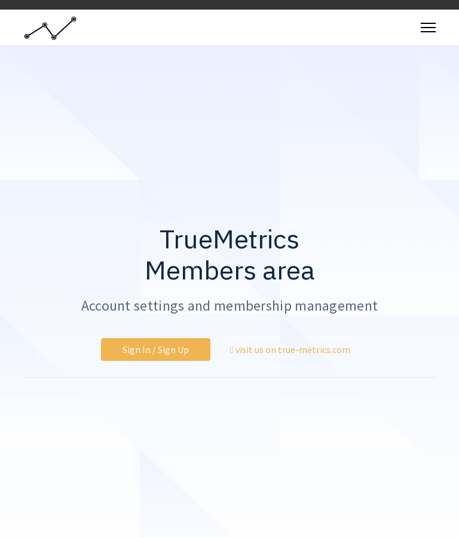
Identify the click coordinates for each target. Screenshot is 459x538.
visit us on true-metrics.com (290, 349)
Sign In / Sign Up (156, 349)
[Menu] (428, 27)
